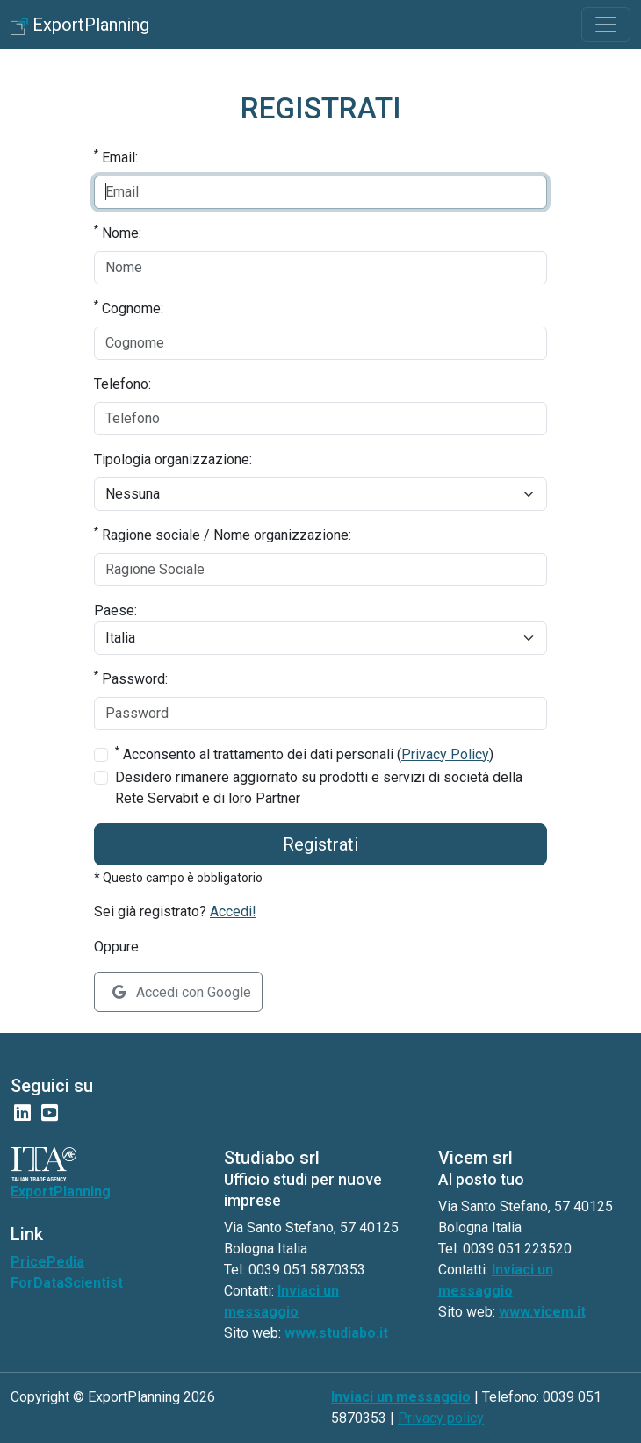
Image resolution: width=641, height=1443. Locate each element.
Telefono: (122, 384)
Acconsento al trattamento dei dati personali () (304, 753)
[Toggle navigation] (605, 24)
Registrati (320, 844)
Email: (116, 156)
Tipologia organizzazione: (173, 459)
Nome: (117, 232)
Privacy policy (441, 1418)
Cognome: (128, 307)
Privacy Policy (445, 754)
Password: (131, 678)
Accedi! (233, 911)
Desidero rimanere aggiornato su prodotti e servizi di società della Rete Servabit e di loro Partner (318, 788)
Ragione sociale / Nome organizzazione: (222, 534)
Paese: (115, 610)
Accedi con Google (181, 992)
